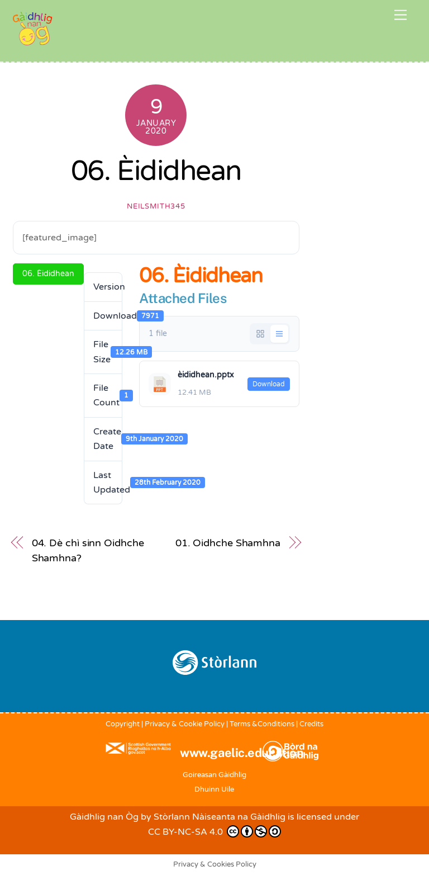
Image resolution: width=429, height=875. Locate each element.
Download (268, 384)
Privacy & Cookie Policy (185, 724)
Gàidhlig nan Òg (104, 816)
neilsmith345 (156, 206)
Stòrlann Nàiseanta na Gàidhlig (219, 816)
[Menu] (400, 15)
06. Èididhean (156, 171)
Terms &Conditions (262, 724)
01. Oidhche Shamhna (227, 543)
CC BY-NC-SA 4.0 (214, 831)
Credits (311, 724)
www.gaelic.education (241, 752)
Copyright (123, 724)
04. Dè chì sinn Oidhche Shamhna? (88, 550)
